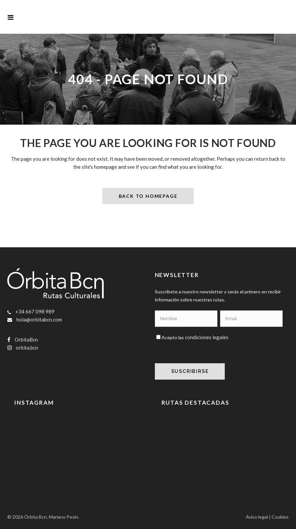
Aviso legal (257, 517)
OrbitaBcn (26, 339)
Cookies (280, 517)
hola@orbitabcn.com (39, 319)
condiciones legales (206, 337)
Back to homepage (148, 196)
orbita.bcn (27, 347)
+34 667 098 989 (35, 311)
